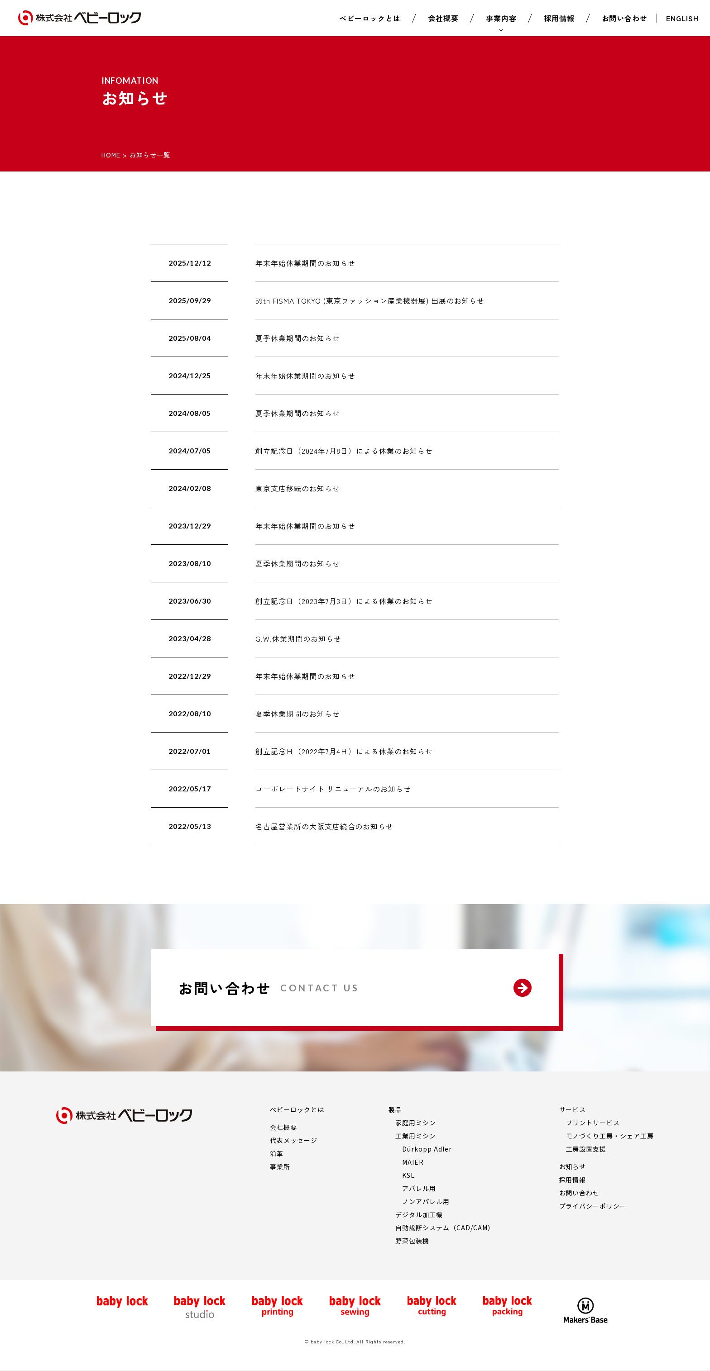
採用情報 (559, 18)
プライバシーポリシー (593, 1206)
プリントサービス (593, 1122)
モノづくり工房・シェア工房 (610, 1136)
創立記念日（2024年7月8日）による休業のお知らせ (344, 450)
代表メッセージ (293, 1140)
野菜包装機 (412, 1241)
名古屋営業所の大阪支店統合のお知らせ (324, 826)
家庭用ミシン (415, 1122)
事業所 (280, 1166)
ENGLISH (682, 18)
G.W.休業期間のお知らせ (298, 638)
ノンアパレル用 (426, 1201)
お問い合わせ (625, 18)
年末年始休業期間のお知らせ (305, 262)
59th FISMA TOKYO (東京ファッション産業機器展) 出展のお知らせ (370, 300)
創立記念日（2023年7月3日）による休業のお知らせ (344, 600)
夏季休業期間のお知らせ (297, 338)
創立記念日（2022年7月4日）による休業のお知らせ (344, 751)
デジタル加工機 (419, 1214)
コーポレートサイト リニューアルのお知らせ (333, 788)
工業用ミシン (415, 1136)
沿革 (276, 1153)
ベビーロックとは (370, 18)
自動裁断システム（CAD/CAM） (444, 1227)
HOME (110, 154)
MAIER (413, 1162)
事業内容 (501, 18)
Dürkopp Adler (426, 1149)
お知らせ (572, 1166)
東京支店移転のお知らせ (297, 488)
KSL (408, 1175)
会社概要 (443, 18)
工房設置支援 (586, 1149)
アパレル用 (419, 1188)
